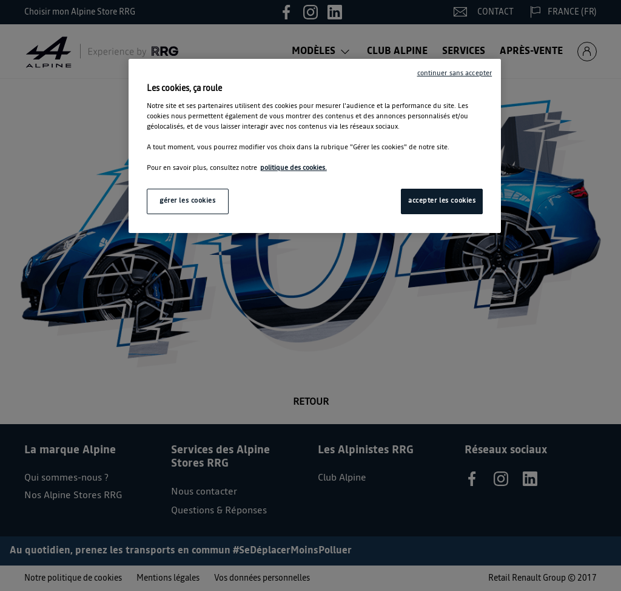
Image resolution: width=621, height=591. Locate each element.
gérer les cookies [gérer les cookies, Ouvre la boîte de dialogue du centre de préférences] (187, 200)
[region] (315, 146)
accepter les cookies (441, 200)
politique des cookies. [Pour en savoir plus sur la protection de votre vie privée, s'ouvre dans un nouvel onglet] (293, 168)
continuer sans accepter (454, 73)
